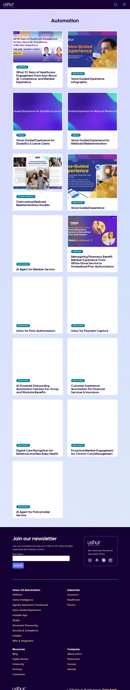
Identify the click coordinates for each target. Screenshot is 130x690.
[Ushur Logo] (8, 4)
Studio (16, 620)
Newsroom (73, 659)
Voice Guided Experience (27, 610)
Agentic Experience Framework (30, 604)
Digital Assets (20, 659)
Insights (17, 635)
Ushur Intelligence (23, 599)
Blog (15, 653)
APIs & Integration (23, 640)
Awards (71, 669)
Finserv (71, 604)
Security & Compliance (25, 630)
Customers (19, 674)
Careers (71, 664)
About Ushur (74, 653)
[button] (124, 4)
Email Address (18, 554)
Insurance (73, 594)
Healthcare (73, 599)
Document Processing (25, 625)
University (18, 664)
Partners (17, 669)
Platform (17, 594)
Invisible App (20, 615)
